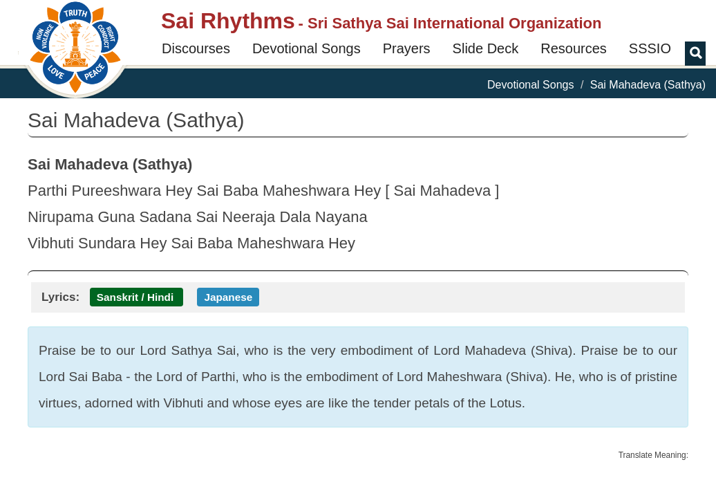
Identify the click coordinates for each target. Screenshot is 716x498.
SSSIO (650, 48)
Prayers (407, 48)
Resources (573, 48)
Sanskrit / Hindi (135, 297)
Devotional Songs (306, 48)
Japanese (228, 297)
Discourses (196, 48)
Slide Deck (486, 48)
